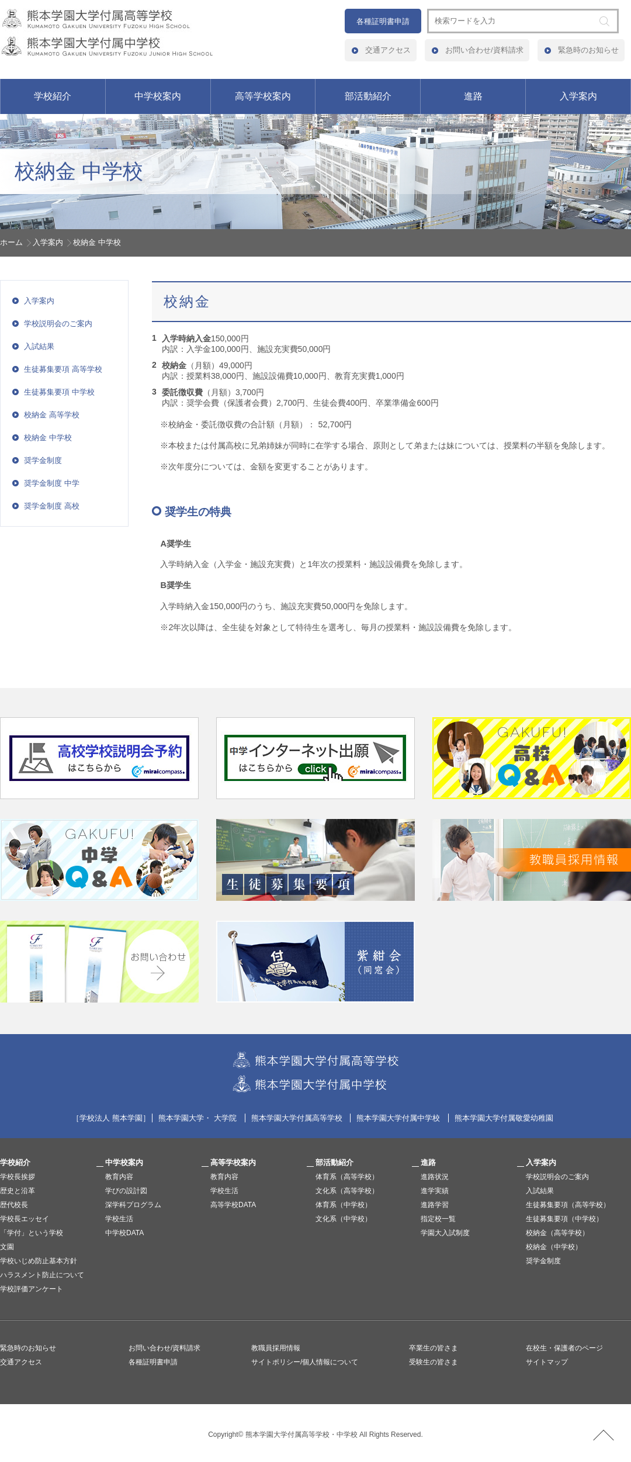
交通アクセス (388, 50)
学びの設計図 (126, 1191)
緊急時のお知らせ (588, 50)
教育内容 (119, 1177)
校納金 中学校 (48, 437)
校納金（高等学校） (557, 1233)
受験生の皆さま (433, 1362)
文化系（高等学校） (347, 1191)
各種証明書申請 (383, 21)
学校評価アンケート (31, 1289)
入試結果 (39, 346)
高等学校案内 (263, 96)
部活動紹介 (368, 96)
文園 (7, 1247)
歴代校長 (14, 1205)
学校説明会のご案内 (58, 323)
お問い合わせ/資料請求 (484, 50)
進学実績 (435, 1191)
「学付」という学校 (31, 1233)
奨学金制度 (43, 460)
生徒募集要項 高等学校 (63, 369)
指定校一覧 (438, 1219)
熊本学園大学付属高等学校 (296, 1118)
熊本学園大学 (181, 1118)
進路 (473, 96)
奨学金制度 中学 (51, 483)
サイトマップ (547, 1362)
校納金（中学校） (554, 1247)
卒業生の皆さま (433, 1348)
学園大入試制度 (445, 1233)
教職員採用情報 (275, 1348)
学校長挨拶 (17, 1177)
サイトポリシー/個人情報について (304, 1362)
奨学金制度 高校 (51, 506)
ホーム (11, 242)
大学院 (225, 1118)
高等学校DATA (233, 1205)
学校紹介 (52, 96)
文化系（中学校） (344, 1219)
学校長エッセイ (24, 1219)
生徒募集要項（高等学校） (568, 1205)
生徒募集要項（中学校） (564, 1219)
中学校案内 (157, 96)
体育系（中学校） (344, 1205)
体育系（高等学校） (347, 1177)
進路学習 (435, 1205)
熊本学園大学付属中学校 (398, 1118)
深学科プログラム (133, 1205)
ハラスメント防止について (42, 1275)
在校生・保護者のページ (564, 1348)
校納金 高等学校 (51, 414)
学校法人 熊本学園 (111, 1118)
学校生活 (119, 1219)
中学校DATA (124, 1233)
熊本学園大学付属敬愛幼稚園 (504, 1118)
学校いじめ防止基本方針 (38, 1261)
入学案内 (578, 96)
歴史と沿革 (17, 1191)
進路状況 (435, 1177)
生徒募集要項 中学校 (59, 392)
